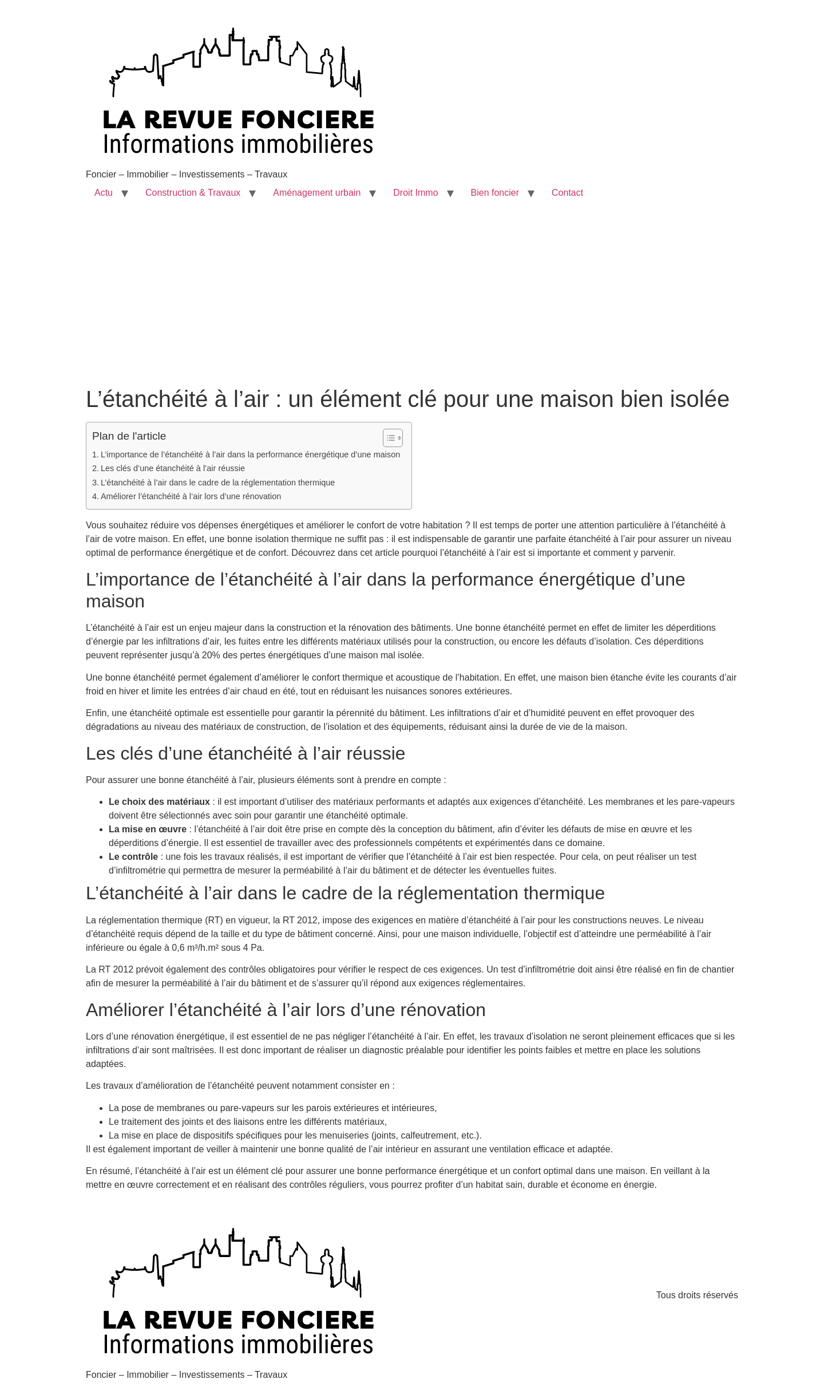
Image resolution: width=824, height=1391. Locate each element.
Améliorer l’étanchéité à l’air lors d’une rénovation (191, 496)
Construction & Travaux (192, 192)
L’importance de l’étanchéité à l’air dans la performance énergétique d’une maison (250, 454)
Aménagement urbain (316, 192)
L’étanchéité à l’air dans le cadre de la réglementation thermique (218, 482)
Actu (103, 192)
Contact (567, 192)
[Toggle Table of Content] (387, 438)
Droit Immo (415, 192)
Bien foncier (495, 192)
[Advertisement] (412, 299)
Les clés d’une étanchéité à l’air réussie (173, 468)
